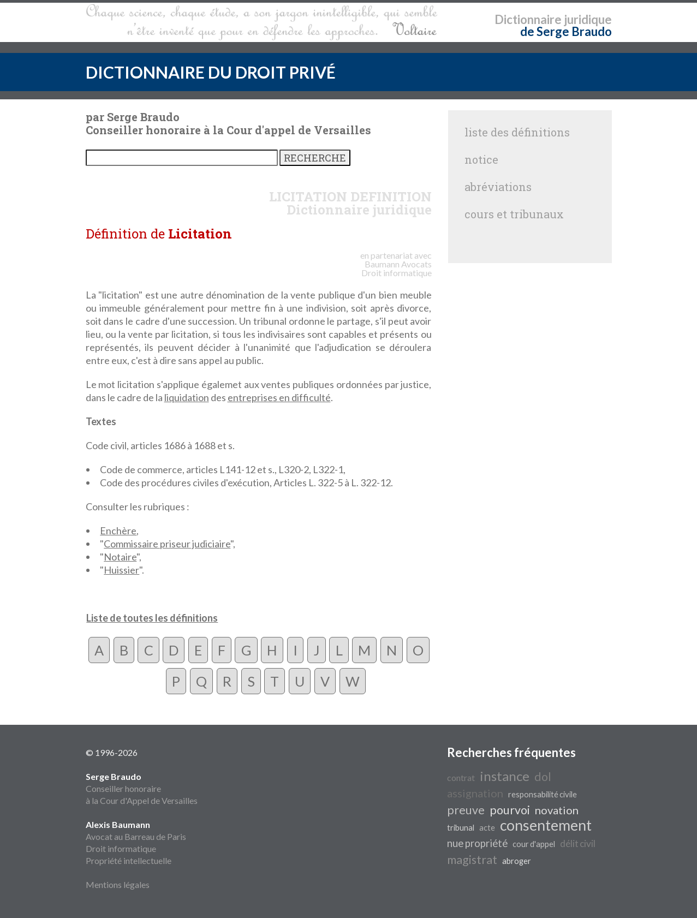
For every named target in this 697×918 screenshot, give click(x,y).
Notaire (120, 557)
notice (481, 159)
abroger (516, 861)
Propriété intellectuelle (128, 860)
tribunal (460, 827)
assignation (475, 793)
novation (557, 809)
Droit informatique (121, 848)
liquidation (186, 397)
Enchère (118, 530)
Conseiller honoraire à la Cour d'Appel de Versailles (142, 788)
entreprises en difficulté (279, 397)
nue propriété (477, 843)
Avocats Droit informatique (396, 268)
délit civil (577, 843)
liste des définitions (517, 132)
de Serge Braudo (566, 31)
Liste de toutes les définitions (152, 618)
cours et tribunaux (514, 214)
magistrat (472, 860)
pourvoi (510, 810)
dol (542, 777)
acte (487, 827)
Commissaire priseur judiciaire (167, 544)
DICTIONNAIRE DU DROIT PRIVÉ (211, 72)
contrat (461, 777)
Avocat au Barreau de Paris (136, 836)
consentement (546, 825)
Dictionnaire (528, 19)
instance (504, 776)
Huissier (121, 570)
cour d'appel (534, 844)
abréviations (498, 187)
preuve (466, 810)
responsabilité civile (542, 794)
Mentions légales (118, 884)
